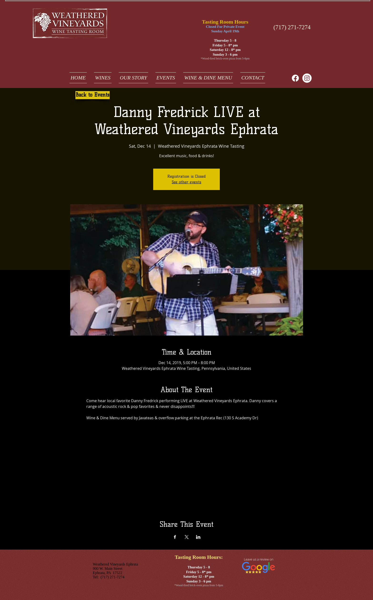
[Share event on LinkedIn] (198, 537)
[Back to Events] (92, 95)
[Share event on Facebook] (175, 537)
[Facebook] (295, 78)
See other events (186, 182)
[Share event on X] (186, 537)
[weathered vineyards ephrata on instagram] (307, 78)
